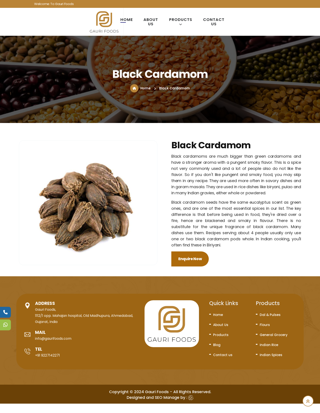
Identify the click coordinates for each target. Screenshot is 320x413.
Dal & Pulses (270, 314)
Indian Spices (271, 355)
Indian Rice (269, 345)
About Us (150, 21)
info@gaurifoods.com (53, 338)
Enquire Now (190, 258)
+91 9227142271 (47, 355)
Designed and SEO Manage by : (160, 397)
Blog (217, 345)
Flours (265, 325)
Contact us (213, 21)
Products (180, 21)
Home (126, 19)
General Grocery (274, 335)
